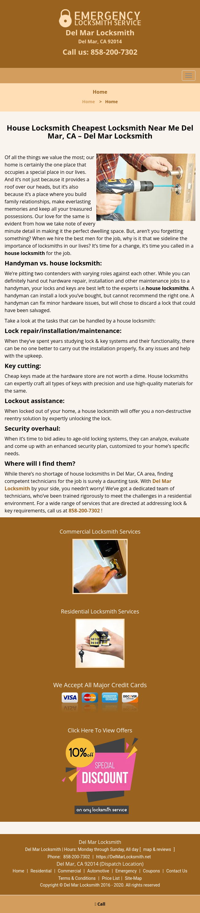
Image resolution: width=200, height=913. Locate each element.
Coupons (151, 870)
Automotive (98, 870)
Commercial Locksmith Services (100, 531)
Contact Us (176, 870)
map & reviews (157, 849)
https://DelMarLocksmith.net (123, 856)
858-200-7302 (113, 52)
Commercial (69, 870)
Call (100, 904)
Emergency (126, 870)
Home (88, 101)
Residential (41, 870)
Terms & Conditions (77, 878)
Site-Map (133, 878)
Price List (111, 878)
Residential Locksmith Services (100, 611)
